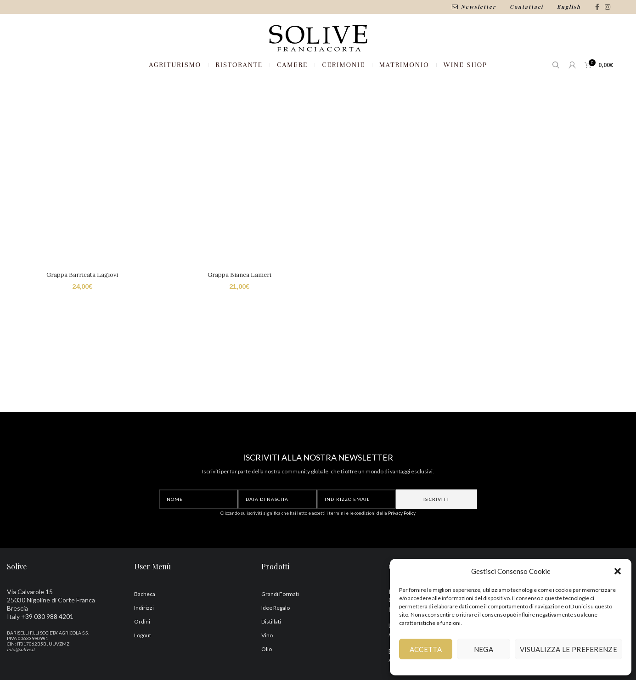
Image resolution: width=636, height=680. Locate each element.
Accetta (426, 649)
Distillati (271, 650)
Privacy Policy (402, 542)
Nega (483, 649)
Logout (142, 664)
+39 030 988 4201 (47, 645)
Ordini (142, 650)
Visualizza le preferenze (568, 649)
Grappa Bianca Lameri (239, 304)
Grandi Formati (280, 622)
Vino (267, 664)
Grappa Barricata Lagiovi (81, 304)
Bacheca (144, 622)
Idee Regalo (275, 636)
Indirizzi (144, 636)
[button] (617, 571)
